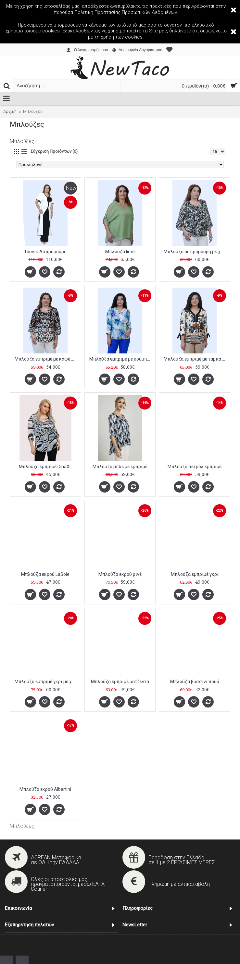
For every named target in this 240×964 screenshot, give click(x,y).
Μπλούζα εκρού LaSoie (45, 574)
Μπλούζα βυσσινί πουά (194, 681)
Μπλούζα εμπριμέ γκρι (195, 574)
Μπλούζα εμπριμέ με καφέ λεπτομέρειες (47, 359)
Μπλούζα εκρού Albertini (45, 789)
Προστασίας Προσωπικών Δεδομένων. (136, 12)
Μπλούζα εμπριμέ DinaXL (45, 466)
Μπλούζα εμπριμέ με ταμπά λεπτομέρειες (196, 359)
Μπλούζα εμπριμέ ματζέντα (120, 681)
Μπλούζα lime (120, 251)
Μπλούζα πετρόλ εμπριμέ (194, 466)
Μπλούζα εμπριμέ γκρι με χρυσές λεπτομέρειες (47, 681)
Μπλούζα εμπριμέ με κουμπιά (120, 359)
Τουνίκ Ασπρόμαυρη (45, 251)
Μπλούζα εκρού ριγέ (120, 574)
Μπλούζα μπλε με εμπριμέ (120, 466)
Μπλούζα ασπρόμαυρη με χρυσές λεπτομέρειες (196, 251)
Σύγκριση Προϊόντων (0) (54, 151)
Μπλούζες (22, 826)
